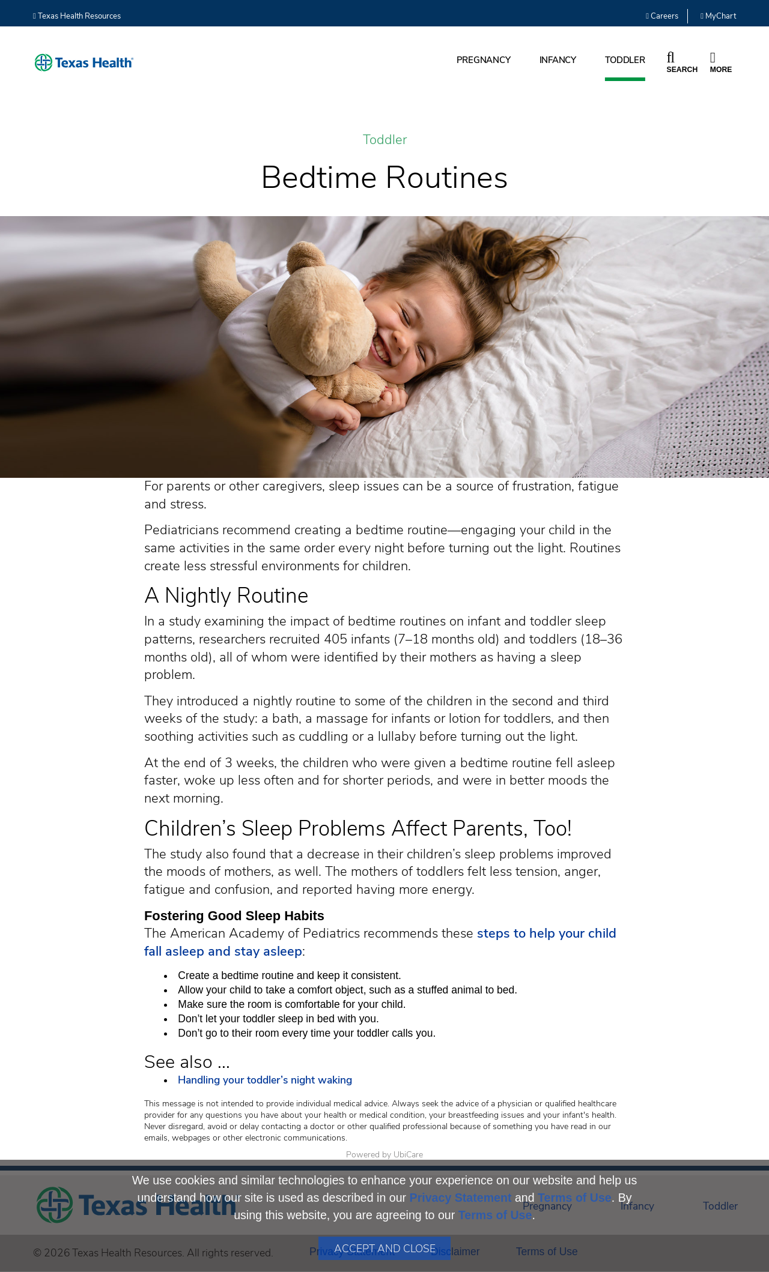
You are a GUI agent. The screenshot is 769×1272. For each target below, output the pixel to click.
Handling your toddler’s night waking (265, 1080)
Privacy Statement (461, 1197)
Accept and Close (385, 1248)
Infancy (558, 60)
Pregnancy (484, 60)
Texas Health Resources (77, 16)
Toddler (625, 60)
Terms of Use (575, 1197)
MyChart (718, 16)
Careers (662, 16)
